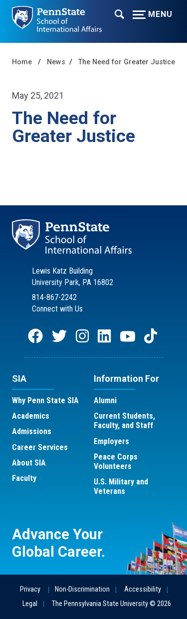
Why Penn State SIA (45, 400)
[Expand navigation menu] (119, 13)
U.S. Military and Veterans (121, 486)
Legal (29, 604)
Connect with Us (57, 308)
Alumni (105, 400)
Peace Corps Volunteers (116, 461)
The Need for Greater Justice (126, 62)
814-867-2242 (54, 297)
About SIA (29, 462)
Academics (30, 416)
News (56, 62)
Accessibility (142, 589)
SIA (19, 378)
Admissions (31, 431)
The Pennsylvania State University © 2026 (111, 604)
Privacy (30, 589)
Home (22, 62)
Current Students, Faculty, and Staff (124, 420)
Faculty (24, 478)
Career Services (40, 447)
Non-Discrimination (82, 589)
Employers (111, 441)
